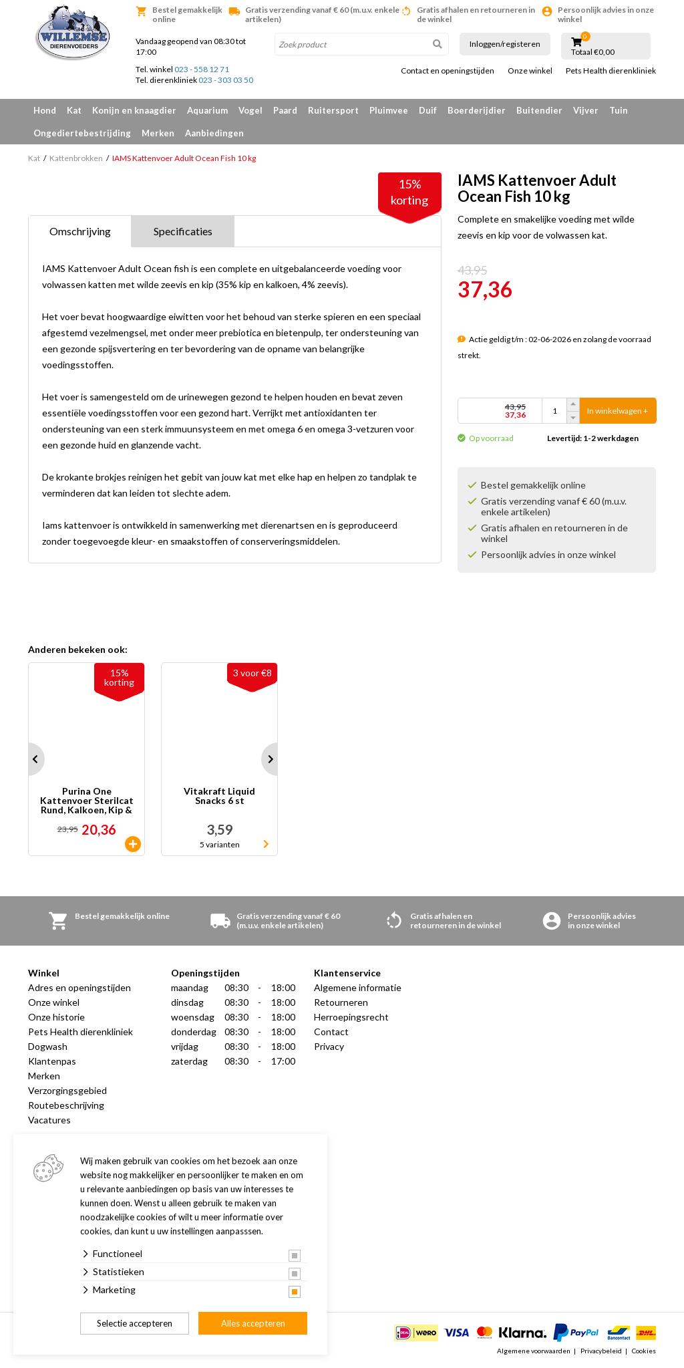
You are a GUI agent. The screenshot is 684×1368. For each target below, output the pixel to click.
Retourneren (341, 1002)
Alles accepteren (253, 1323)
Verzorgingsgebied (67, 1090)
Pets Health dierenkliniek (611, 71)
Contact (331, 1031)
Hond (44, 110)
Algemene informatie (357, 987)
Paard (285, 110)
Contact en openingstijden (447, 71)
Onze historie (56, 1016)
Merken (158, 133)
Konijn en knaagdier (134, 110)
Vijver (585, 110)
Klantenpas (52, 1061)
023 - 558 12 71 (201, 69)
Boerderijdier (477, 110)
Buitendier (539, 110)
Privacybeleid (601, 1351)
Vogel (250, 110)
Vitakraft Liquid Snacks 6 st (219, 796)
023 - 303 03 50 (225, 80)
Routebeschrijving (66, 1105)
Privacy (329, 1046)
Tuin (618, 110)
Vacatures (49, 1119)
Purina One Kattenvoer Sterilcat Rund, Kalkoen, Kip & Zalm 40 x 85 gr (87, 801)
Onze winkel (530, 71)
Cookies (644, 1351)
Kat (74, 110)
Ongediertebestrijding (82, 133)
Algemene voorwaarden (533, 1351)
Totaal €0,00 (593, 52)
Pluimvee (388, 110)
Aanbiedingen (214, 133)
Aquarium (207, 110)
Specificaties (183, 231)
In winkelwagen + (617, 411)
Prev (28, 759)
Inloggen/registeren (505, 44)
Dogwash (47, 1046)
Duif (428, 110)
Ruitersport (333, 110)
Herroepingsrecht (351, 1016)
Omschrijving (80, 231)
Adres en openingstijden (79, 987)
